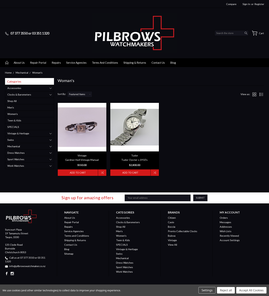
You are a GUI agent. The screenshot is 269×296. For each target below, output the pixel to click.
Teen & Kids (14, 120)
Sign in (246, 4)
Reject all (226, 290)
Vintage (172, 240)
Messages (225, 222)
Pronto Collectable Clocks (182, 231)
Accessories (14, 88)
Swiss (10, 139)
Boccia (171, 226)
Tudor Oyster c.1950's (134, 159)
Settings (207, 290)
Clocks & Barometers (19, 94)
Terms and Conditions (105, 62)
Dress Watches (16, 152)
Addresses (226, 226)
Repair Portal (38, 62)
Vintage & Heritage (18, 133)
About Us (19, 62)
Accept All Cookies (251, 290)
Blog (173, 62)
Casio (171, 222)
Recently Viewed (229, 235)
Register (259, 4)
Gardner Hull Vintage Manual (82, 159)
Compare (231, 4)
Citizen (172, 217)
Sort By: (62, 94)
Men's (10, 107)
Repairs (56, 62)
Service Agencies (76, 62)
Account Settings (230, 240)
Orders (224, 217)
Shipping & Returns (134, 62)
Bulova (171, 235)
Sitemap (68, 253)
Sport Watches (15, 159)
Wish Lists (225, 231)
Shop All (12, 101)
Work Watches (15, 165)
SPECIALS (13, 126)
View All (172, 244)
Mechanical (13, 146)
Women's (12, 113)
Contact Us (158, 62)
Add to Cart (78, 172)
